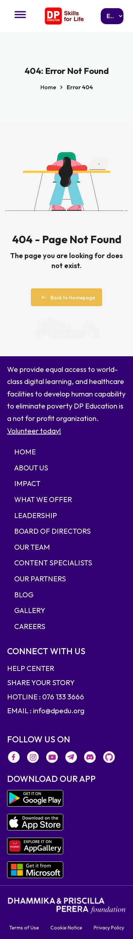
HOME (25, 451)
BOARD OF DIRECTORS (52, 531)
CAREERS (29, 626)
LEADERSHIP (35, 515)
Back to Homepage (66, 297)
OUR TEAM (32, 547)
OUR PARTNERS (40, 578)
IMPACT (27, 483)
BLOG (24, 594)
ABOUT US (31, 467)
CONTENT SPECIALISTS (53, 562)
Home (48, 87)
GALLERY (29, 610)
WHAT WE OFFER (43, 499)
